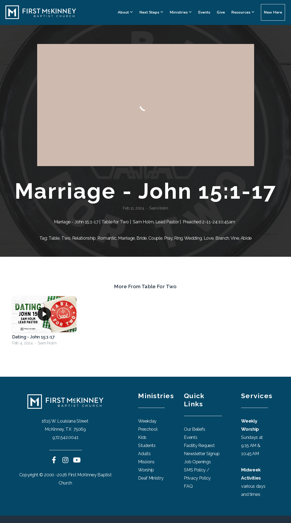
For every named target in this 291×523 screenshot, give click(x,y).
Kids (142, 437)
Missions (146, 461)
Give (221, 12)
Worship (146, 470)
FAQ (188, 486)
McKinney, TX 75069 (65, 429)
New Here (273, 12)
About (125, 12)
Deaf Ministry (150, 478)
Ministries (181, 12)
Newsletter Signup (202, 453)
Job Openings (197, 461)
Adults (144, 453)
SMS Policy (195, 470)
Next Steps (151, 12)
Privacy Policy (197, 478)
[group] (44, 322)
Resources (242, 12)
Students (147, 445)
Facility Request (200, 445)
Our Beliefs (194, 429)
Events (204, 12)
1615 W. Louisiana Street (65, 421)
